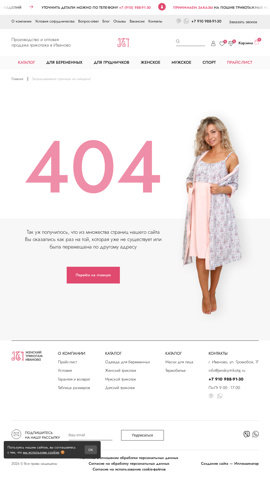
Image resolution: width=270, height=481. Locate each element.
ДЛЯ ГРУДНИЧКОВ (111, 62)
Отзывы (119, 21)
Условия (65, 370)
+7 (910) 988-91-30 (140, 7)
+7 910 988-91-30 (206, 21)
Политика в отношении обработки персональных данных (129, 457)
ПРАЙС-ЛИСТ (239, 62)
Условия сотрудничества (54, 21)
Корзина (249, 42)
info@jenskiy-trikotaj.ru (227, 370)
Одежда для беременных (127, 362)
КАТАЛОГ (113, 353)
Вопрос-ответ (88, 21)
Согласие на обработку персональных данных (129, 463)
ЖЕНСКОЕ (150, 62)
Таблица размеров (74, 387)
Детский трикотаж (120, 387)
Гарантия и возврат (74, 379)
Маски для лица (179, 362)
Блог (106, 21)
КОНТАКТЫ (218, 353)
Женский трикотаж (120, 370)
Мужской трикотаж (120, 379)
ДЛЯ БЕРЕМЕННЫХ (64, 62)
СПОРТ (209, 62)
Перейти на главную (93, 275)
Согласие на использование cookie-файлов (129, 469)
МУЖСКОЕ (181, 62)
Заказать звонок (243, 22)
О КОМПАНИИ (71, 353)
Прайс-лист (67, 362)
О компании (21, 21)
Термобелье (175, 370)
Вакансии (137, 21)
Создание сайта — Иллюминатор (230, 463)
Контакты (155, 21)
